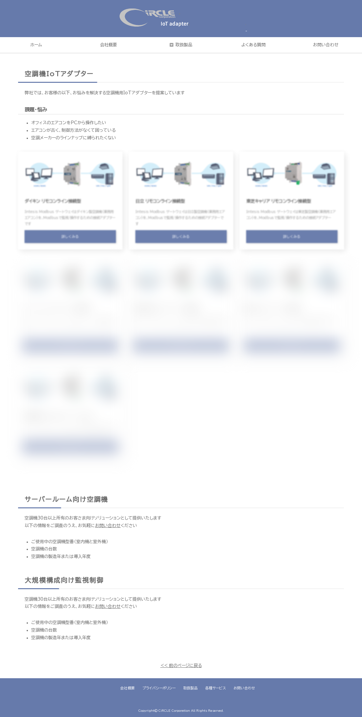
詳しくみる (70, 239)
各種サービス (215, 688)
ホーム (36, 45)
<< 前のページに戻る (181, 665)
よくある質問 (253, 45)
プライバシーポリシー (159, 688)
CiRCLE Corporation (174, 710)
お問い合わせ (108, 525)
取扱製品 (183, 45)
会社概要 (108, 45)
